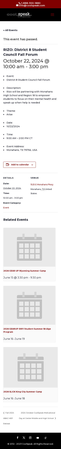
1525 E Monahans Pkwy (42, 184)
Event (6, 207)
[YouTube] (37, 438)
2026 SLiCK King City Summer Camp (22, 391)
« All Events (10, 30)
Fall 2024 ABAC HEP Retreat (8, 418)
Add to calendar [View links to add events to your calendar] (20, 164)
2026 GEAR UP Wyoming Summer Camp (24, 271)
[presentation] (29, 247)
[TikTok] (45, 438)
